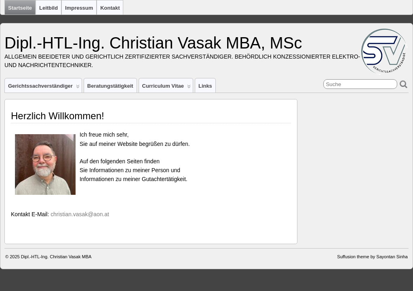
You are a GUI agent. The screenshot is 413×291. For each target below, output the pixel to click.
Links (205, 86)
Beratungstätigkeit (110, 86)
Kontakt (110, 8)
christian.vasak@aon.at (80, 214)
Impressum (79, 8)
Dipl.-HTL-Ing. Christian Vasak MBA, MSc (153, 43)
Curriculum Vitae (166, 88)
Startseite (20, 8)
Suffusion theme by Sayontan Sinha (372, 256)
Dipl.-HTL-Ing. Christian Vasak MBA (56, 256)
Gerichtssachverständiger (44, 88)
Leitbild (48, 8)
